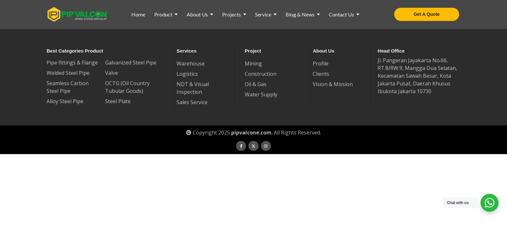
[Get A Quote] (426, 14)
